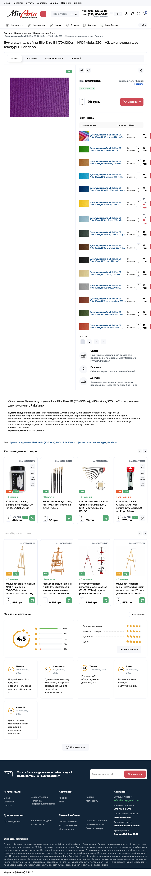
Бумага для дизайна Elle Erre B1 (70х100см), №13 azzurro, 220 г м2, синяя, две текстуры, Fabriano (106, 176)
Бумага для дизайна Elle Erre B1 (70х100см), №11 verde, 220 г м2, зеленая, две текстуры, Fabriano (105, 149)
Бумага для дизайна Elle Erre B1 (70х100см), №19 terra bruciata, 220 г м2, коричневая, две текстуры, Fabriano (107, 300)
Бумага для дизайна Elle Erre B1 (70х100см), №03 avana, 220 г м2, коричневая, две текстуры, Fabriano (107, 162)
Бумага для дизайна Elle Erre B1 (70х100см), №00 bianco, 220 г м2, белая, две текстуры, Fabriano (106, 136)
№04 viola (61, 442)
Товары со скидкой (41, 820)
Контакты (18, 3)
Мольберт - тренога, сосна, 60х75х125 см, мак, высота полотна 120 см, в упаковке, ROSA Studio (130, 588)
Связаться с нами (95, 824)
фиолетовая (84, 442)
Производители (12, 821)
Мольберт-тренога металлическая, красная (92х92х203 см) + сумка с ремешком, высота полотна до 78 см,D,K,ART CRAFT (93, 588)
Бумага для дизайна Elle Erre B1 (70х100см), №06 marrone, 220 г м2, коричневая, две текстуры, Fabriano (107, 246)
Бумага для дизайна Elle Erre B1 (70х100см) (32, 442)
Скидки (78, 3)
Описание (31, 58)
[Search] (76, 14)
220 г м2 (72, 442)
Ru (117, 14)
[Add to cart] (32, 518)
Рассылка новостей (96, 820)
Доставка (42, 3)
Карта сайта (37, 824)
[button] (140, 451)
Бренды (54, 3)
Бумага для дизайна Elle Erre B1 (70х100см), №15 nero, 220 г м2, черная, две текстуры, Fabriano (105, 260)
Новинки (66, 3)
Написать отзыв (129, 649)
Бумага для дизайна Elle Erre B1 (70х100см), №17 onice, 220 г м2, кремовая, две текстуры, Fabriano (106, 273)
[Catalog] (43, 14)
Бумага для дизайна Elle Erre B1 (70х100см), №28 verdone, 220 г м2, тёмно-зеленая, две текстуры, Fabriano (106, 313)
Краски (63, 798)
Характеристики (54, 58)
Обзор (14, 58)
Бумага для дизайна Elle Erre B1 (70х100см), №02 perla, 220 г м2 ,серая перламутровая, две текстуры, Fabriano (108, 286)
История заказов (68, 825)
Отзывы (76, 58)
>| (103, 342)
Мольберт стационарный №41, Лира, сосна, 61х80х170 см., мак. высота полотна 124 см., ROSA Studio (20, 588)
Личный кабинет (68, 821)
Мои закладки (66, 829)
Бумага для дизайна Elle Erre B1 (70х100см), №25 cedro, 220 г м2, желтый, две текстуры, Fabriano (105, 203)
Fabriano (111, 442)
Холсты (90, 797)
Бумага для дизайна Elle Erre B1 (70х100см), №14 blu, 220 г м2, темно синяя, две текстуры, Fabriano (107, 189)
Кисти (62, 801)
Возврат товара (39, 797)
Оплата (30, 3)
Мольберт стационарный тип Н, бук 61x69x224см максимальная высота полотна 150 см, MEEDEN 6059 (57, 588)
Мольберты (92, 800)
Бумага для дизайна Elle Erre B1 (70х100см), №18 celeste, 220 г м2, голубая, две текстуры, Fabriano (106, 219)
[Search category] (71, 14)
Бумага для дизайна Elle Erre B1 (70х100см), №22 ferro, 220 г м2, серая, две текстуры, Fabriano (108, 233)
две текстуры (99, 442)
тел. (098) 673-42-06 (94, 11)
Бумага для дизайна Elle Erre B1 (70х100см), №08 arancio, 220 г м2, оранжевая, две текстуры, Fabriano (107, 326)
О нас (7, 3)
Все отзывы (138, 614)
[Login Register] (127, 14)
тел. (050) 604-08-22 (94, 14)
